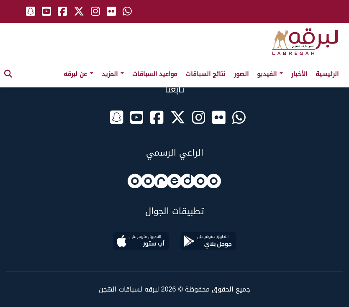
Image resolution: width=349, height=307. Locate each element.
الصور (241, 74)
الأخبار (299, 74)
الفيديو (270, 74)
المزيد (113, 74)
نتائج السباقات (206, 74)
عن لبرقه (78, 74)
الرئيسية (327, 74)
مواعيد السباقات (154, 74)
